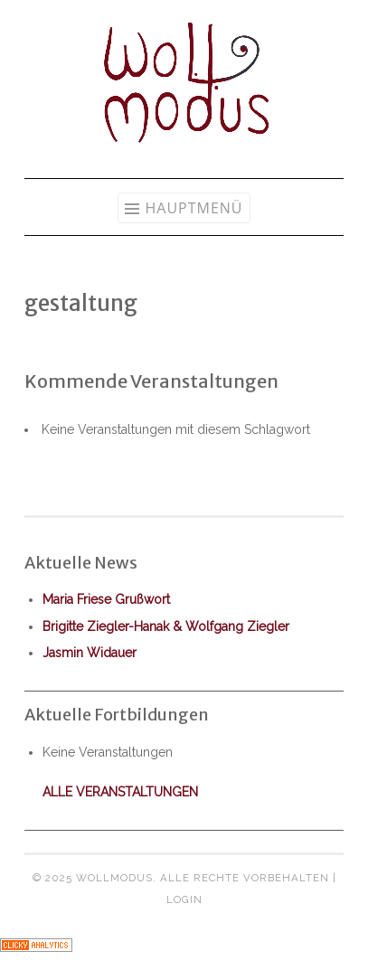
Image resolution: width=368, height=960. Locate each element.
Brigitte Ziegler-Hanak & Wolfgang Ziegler (165, 626)
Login (184, 899)
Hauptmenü (193, 208)
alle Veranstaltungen (120, 792)
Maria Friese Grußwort (106, 599)
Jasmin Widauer (89, 652)
